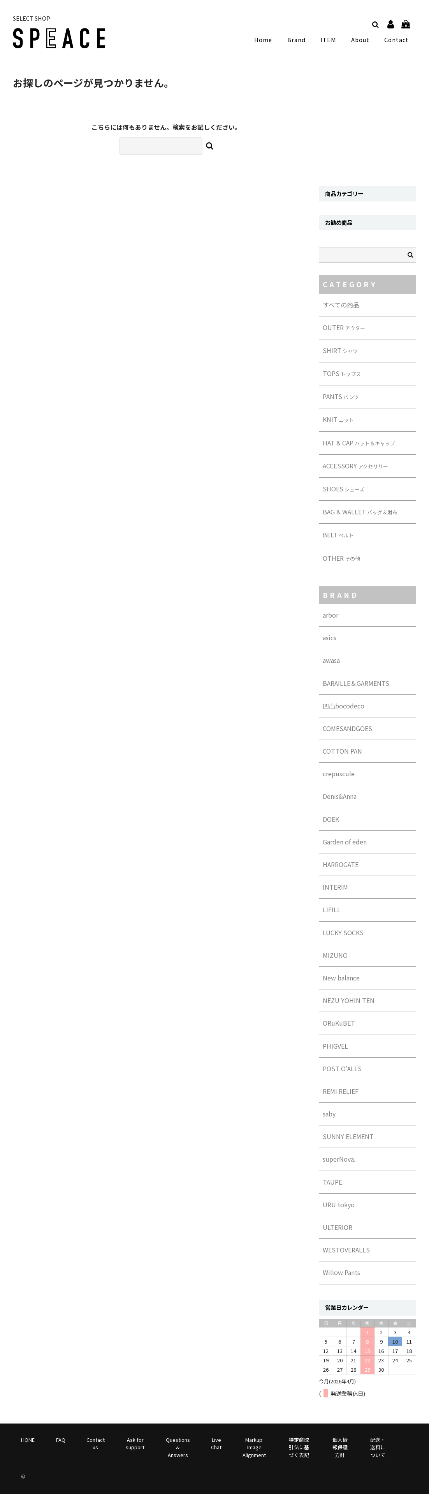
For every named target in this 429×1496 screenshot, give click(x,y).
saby (329, 1115)
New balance (341, 979)
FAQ (60, 1441)
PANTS (341, 398)
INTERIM (335, 889)
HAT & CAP (359, 444)
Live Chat (216, 1445)
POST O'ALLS (342, 1070)
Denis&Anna (340, 798)
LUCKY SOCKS (343, 934)
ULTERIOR (337, 1229)
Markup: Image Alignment (254, 1449)
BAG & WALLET (360, 513)
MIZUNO (335, 957)
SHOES (343, 490)
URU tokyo (339, 1206)
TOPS (342, 375)
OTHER (341, 560)
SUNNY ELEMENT (348, 1138)
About (361, 40)
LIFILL (332, 912)
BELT (338, 537)
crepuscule (339, 775)
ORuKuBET (339, 1025)
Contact (396, 40)
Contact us (95, 1445)
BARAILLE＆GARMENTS (356, 685)
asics (329, 639)
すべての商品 (341, 306)
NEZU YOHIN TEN (348, 1002)
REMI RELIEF (341, 1093)
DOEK (331, 821)
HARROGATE (341, 866)
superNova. (339, 1161)
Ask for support (135, 1445)
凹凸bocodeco (343, 707)
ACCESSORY (355, 467)
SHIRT (340, 352)
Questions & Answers (178, 1449)
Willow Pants (341, 1274)
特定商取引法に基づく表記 (299, 1449)
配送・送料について (377, 1449)
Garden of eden (345, 843)
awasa (331, 662)
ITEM (330, 40)
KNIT (338, 421)
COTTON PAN (342, 753)
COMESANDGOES (347, 730)
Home (268, 40)
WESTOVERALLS (346, 1251)
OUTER (344, 329)
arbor (330, 617)
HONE (28, 1441)
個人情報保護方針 (340, 1449)
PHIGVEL (335, 1048)
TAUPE (332, 1184)
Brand (299, 40)
